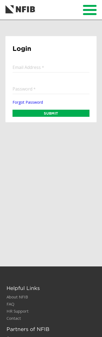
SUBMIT (51, 113)
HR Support (18, 311)
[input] (51, 67)
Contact (14, 318)
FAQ (10, 304)
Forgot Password (28, 102)
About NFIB (17, 297)
